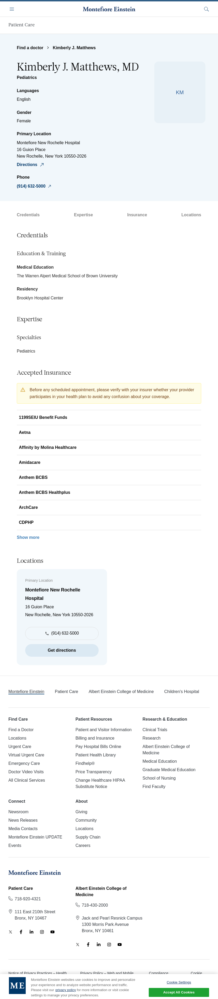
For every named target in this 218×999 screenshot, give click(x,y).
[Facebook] (21, 932)
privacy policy (65, 994)
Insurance (137, 215)
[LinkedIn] (31, 932)
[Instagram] (42, 932)
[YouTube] (52, 932)
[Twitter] (10, 932)
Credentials (28, 215)
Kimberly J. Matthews (74, 48)
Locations (191, 215)
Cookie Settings (179, 987)
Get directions (62, 650)
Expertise (83, 215)
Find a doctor (30, 48)
